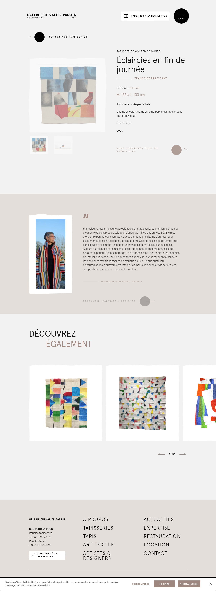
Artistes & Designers (97, 556)
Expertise (157, 528)
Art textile (98, 544)
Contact (155, 553)
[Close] (210, 583)
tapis (90, 536)
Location (156, 544)
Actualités (159, 519)
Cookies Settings (140, 584)
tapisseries (98, 528)
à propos (96, 519)
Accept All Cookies (189, 584)
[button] (161, 454)
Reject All (164, 584)
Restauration (162, 536)
